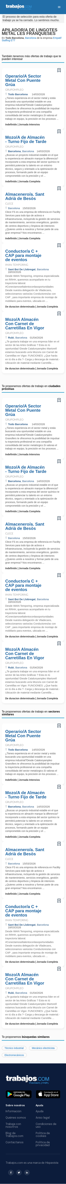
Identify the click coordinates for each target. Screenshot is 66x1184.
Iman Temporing (16, 265)
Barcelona (30, 37)
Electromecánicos (14, 1055)
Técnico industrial (14, 1048)
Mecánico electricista (43, 1048)
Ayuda (39, 1111)
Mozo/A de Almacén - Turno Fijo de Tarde (25, 139)
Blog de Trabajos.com (14, 1135)
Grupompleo (14, 90)
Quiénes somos (16, 1117)
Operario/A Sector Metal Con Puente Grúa (23, 80)
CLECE (9, 203)
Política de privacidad (43, 1144)
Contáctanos (14, 1142)
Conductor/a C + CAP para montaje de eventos (23, 255)
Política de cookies (43, 1135)
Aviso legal (43, 1117)
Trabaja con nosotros (13, 1125)
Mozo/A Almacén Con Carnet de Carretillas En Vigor (24, 323)
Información (13, 1111)
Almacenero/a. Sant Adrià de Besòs (24, 196)
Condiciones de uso (46, 1125)
